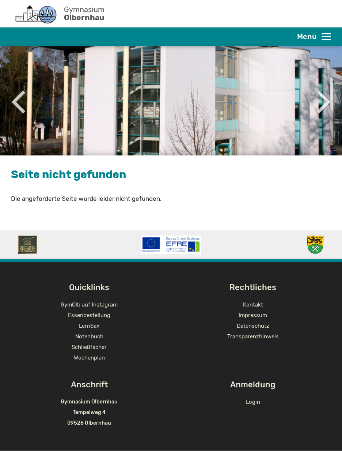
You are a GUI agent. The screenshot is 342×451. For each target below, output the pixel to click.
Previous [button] (18, 100)
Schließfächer (89, 347)
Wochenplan (89, 357)
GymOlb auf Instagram (89, 304)
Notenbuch (89, 336)
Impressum (253, 315)
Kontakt (253, 304)
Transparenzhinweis (253, 336)
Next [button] (324, 100)
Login (253, 402)
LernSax (89, 326)
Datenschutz (253, 326)
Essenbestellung (89, 315)
